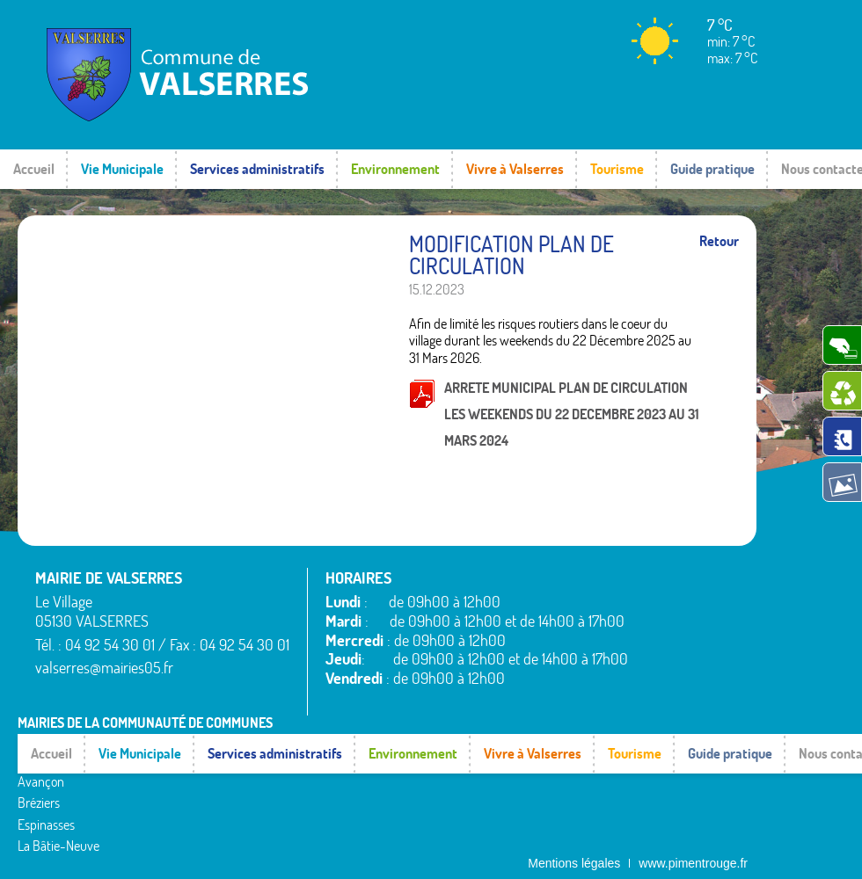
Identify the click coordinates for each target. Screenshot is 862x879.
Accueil (34, 169)
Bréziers (39, 777)
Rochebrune (552, 723)
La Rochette (299, 744)
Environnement (395, 169)
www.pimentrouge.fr (693, 848)
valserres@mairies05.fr (104, 667)
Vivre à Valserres (515, 169)
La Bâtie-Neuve (58, 820)
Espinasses (46, 798)
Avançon (41, 756)
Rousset (540, 744)
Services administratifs (257, 169)
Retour (719, 241)
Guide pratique (712, 169)
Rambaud (293, 808)
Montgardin (298, 765)
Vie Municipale (122, 169)
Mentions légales (574, 848)
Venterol (542, 830)
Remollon (292, 830)
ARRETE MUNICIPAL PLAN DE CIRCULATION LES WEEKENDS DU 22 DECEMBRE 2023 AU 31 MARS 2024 (571, 414)
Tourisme (617, 169)
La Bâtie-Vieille (307, 723)
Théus (536, 787)
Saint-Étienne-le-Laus (579, 765)
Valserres (543, 808)
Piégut (285, 787)
